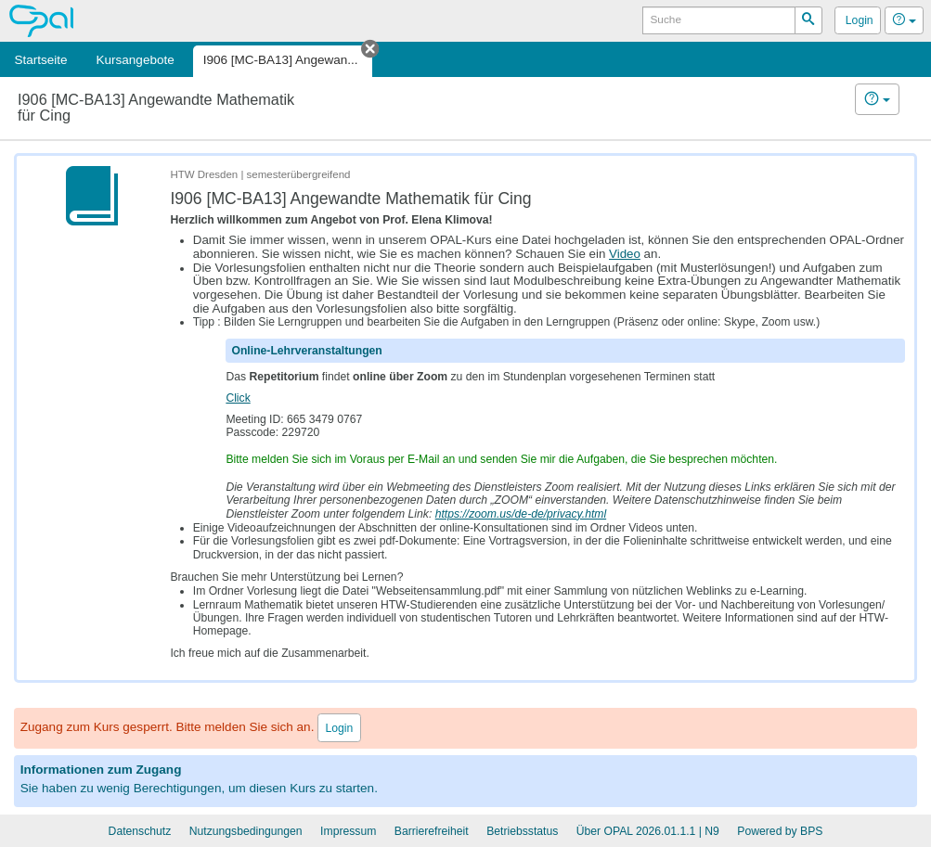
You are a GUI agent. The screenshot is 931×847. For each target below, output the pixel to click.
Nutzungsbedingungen (246, 831)
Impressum (348, 831)
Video (624, 254)
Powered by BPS (779, 831)
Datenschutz (140, 831)
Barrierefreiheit (431, 831)
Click (238, 397)
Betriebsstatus (522, 831)
